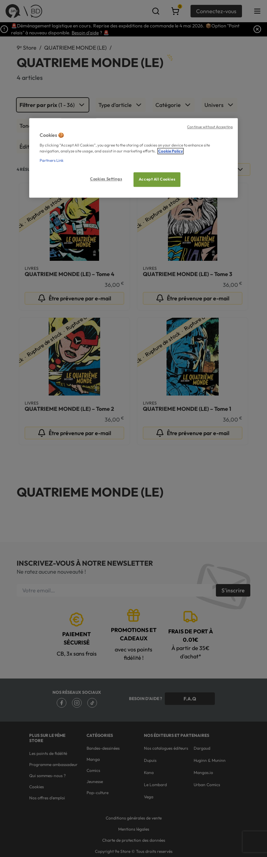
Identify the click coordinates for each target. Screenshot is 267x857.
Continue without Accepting (210, 126)
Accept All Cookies (157, 179)
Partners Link (52, 160)
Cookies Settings (106, 178)
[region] (133, 158)
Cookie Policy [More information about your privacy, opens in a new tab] (170, 151)
